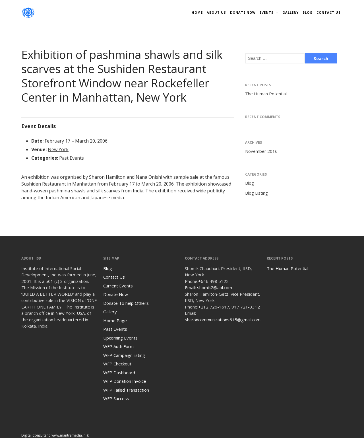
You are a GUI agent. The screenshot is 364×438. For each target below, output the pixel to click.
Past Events (71, 158)
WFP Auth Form (118, 346)
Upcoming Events (120, 338)
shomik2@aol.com (214, 287)
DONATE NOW (243, 12)
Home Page (115, 320)
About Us (216, 12)
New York (58, 149)
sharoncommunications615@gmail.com (222, 319)
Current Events (118, 286)
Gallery (290, 12)
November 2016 (261, 151)
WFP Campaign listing (124, 355)
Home (197, 12)
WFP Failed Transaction (126, 390)
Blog (308, 12)
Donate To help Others (126, 303)
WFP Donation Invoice (124, 381)
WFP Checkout (117, 364)
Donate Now (115, 294)
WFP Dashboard (119, 372)
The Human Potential (266, 93)
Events (267, 12)
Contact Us (329, 12)
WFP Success (116, 398)
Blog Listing (256, 193)
